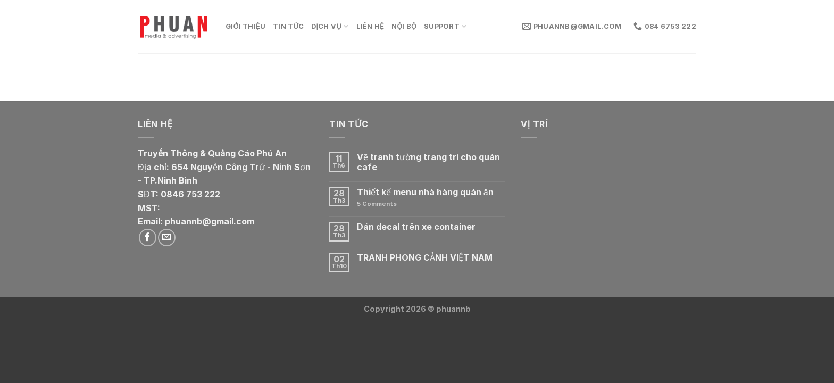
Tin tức (288, 26)
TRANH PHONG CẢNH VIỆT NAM (425, 258)
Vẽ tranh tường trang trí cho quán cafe (428, 162)
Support (445, 26)
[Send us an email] (167, 237)
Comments (377, 204)
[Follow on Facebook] (147, 237)
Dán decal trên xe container (416, 227)
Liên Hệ (370, 26)
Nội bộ (403, 26)
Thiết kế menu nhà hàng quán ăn (425, 192)
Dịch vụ (329, 26)
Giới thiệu (245, 26)
